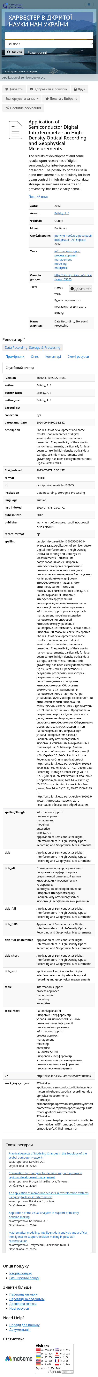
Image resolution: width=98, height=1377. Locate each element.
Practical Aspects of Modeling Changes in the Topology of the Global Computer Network (48, 1155)
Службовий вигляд (20, 368)
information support (67, 251)
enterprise (61, 268)
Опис (35, 356)
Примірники (15, 356)
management (63, 259)
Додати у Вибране (61, 98)
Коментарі (53, 356)
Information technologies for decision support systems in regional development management (45, 1175)
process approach (65, 255)
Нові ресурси (19, 1308)
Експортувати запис (20, 98)
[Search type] (49, 44)
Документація (19, 1329)
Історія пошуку (20, 1273)
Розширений (37, 52)
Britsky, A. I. (61, 213)
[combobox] (49, 35)
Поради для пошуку (24, 1325)
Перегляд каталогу (23, 1294)
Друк (79, 89)
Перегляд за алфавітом (26, 1299)
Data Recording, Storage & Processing (32, 347)
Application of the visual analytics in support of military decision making (44, 1215)
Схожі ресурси (78, 356)
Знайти (14, 52)
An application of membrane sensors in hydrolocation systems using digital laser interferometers (48, 1195)
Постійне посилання (23, 108)
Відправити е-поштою (48, 89)
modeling (60, 263)
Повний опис (38, 197)
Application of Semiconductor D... (23, 77)
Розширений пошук (24, 1278)
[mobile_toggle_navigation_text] (89, 4)
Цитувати (14, 89)
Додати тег (81, 288)
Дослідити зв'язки (23, 1304)
